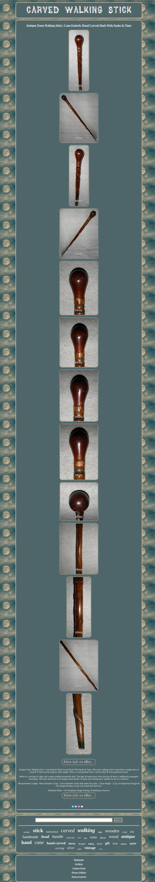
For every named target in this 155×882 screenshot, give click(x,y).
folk (132, 831)
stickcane (70, 837)
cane (39, 842)
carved (68, 830)
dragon (81, 843)
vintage (90, 848)
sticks (79, 849)
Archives (79, 864)
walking (86, 830)
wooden (112, 830)
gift (107, 843)
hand (26, 842)
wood (113, 836)
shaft (100, 832)
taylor (133, 843)
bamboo (124, 844)
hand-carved (56, 843)
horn (115, 843)
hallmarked (52, 831)
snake (93, 837)
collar (124, 832)
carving (59, 848)
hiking (91, 844)
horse (72, 843)
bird (79, 838)
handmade (30, 837)
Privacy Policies (79, 872)
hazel (99, 843)
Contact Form (79, 868)
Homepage (79, 860)
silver (70, 848)
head (45, 836)
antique (128, 836)
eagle (85, 838)
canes (100, 849)
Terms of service (78, 877)
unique (27, 832)
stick (38, 830)
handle (57, 836)
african (103, 838)
